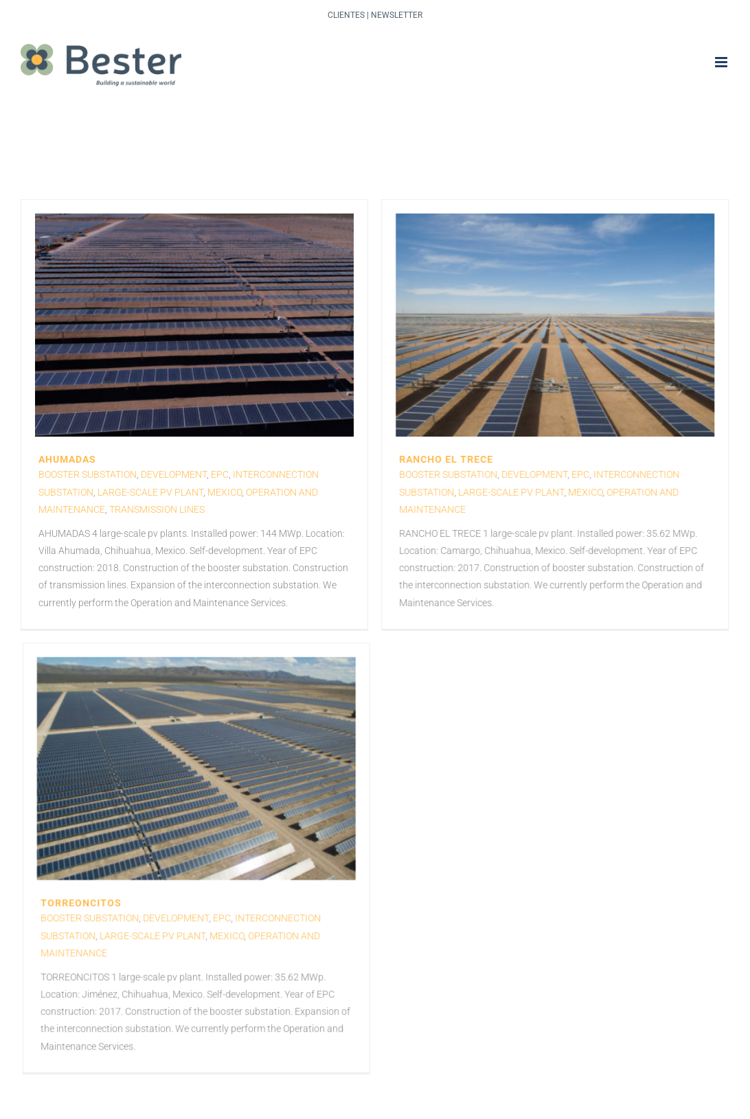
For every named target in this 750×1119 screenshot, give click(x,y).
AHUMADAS (67, 459)
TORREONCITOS (126, 861)
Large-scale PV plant (150, 492)
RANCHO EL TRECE (435, 459)
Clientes (346, 15)
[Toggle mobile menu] (722, 62)
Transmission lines (157, 509)
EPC (220, 474)
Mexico (224, 492)
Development (174, 474)
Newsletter (396, 15)
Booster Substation (87, 474)
